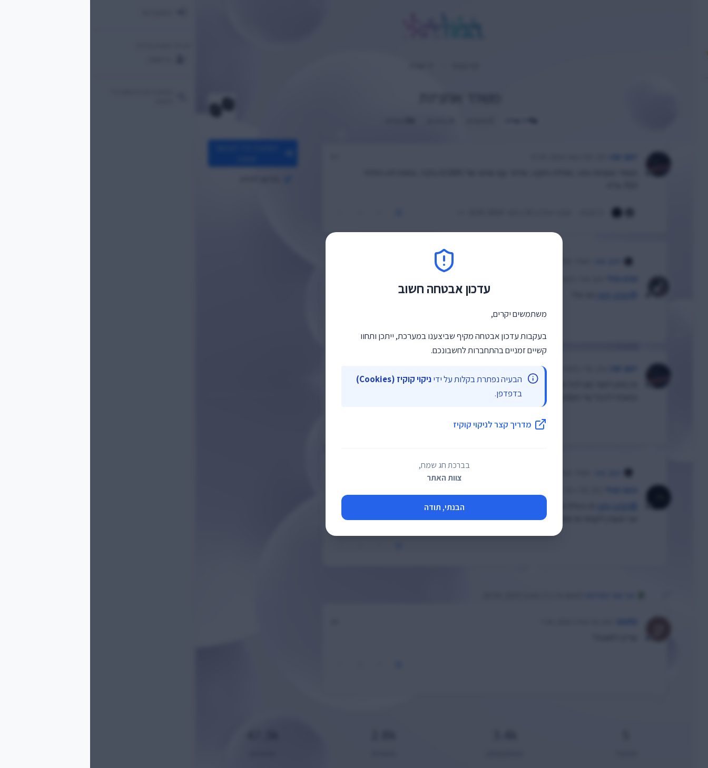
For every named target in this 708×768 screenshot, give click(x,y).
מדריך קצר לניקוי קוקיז (410, 424)
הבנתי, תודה (354, 507)
